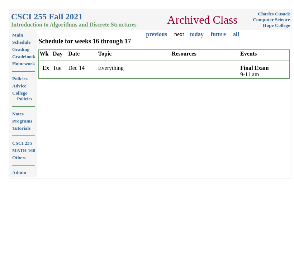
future (218, 34)
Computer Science (271, 19)
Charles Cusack (274, 13)
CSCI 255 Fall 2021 (46, 16)
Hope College (276, 25)
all (236, 34)
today (196, 34)
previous (156, 34)
